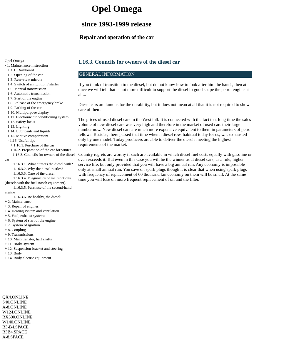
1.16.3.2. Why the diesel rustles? (38, 168)
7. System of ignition (24, 225)
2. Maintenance (19, 201)
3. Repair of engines (23, 206)
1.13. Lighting (18, 126)
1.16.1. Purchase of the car (34, 145)
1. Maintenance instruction (27, 65)
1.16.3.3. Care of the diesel (33, 173)
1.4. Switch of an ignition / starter (33, 84)
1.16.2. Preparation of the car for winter (41, 150)
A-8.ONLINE (14, 307)
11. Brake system (21, 244)
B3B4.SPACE (14, 332)
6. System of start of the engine (32, 220)
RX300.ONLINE (17, 317)
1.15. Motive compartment (28, 136)
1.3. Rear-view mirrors (25, 79)
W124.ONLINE (16, 312)
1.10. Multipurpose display (28, 112)
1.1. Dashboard (22, 70)
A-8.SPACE (13, 337)
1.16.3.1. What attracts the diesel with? (43, 164)
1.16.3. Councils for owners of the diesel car (129, 62)
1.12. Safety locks (21, 121)
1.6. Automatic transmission (29, 93)
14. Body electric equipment (29, 258)
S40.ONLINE (14, 302)
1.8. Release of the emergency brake (35, 103)
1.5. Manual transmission (27, 89)
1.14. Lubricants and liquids (29, 131)
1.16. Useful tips (22, 140)
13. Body (15, 253)
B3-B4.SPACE (15, 327)
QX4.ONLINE (15, 297)
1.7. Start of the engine (25, 98)
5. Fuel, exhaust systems (26, 215)
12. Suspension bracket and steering (35, 248)
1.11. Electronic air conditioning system (38, 117)
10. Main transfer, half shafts (30, 239)
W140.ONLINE (16, 322)
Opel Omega (14, 60)
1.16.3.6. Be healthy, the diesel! (37, 197)
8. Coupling (17, 229)
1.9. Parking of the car (25, 107)
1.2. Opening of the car (25, 74)
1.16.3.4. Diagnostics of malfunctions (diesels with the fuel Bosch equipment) (38, 180)
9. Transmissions (21, 234)
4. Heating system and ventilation (33, 211)
